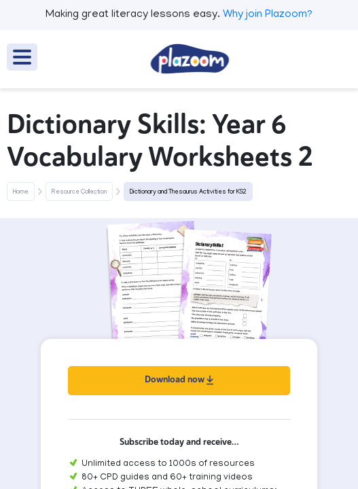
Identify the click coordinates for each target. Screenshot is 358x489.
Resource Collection (79, 192)
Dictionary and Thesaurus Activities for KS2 (188, 192)
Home (21, 192)
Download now (179, 379)
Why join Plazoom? (267, 15)
